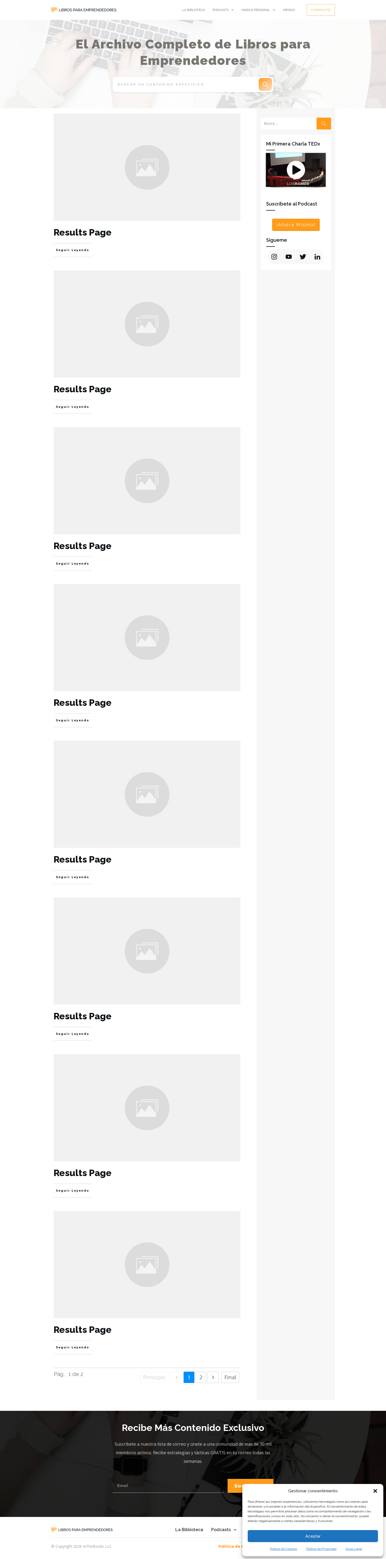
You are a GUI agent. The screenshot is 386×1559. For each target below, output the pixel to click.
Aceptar (313, 1536)
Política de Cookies (283, 1549)
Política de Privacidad (321, 1549)
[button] (375, 1491)
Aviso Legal (354, 1549)
